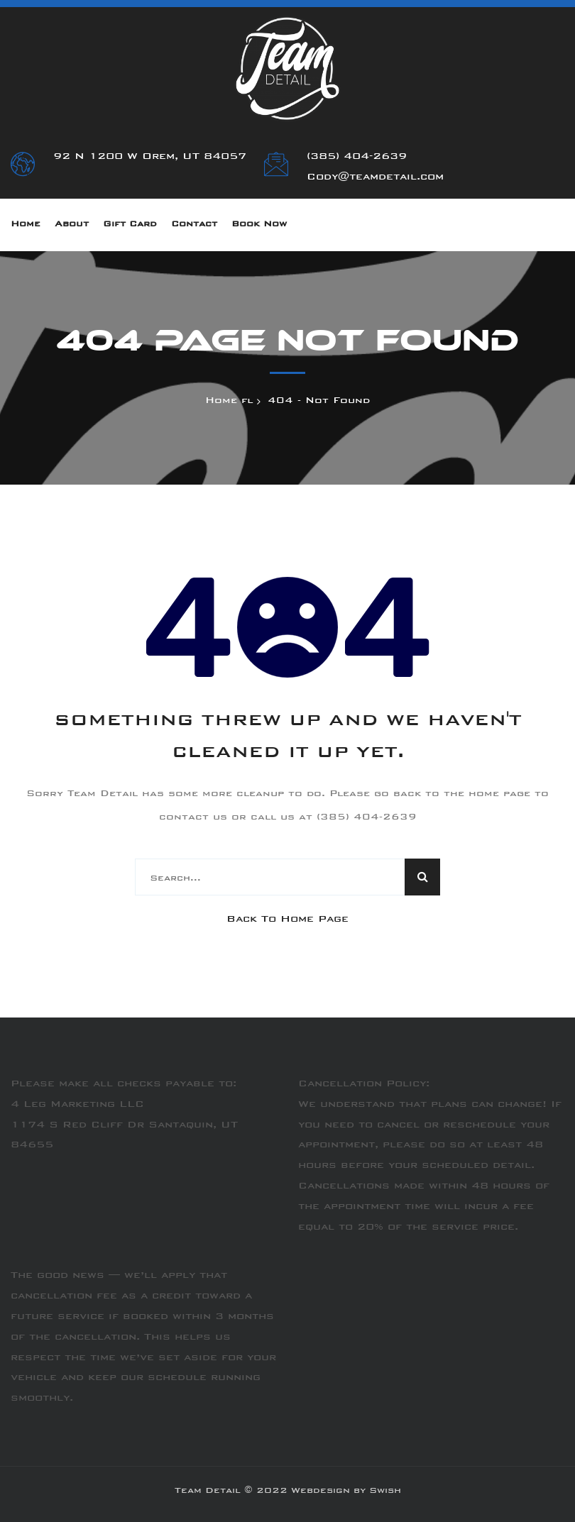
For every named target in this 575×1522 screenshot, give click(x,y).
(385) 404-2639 (357, 156)
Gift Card (130, 224)
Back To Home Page (287, 919)
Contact (194, 224)
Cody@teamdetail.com (375, 177)
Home (25, 224)
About (72, 224)
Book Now (259, 224)
